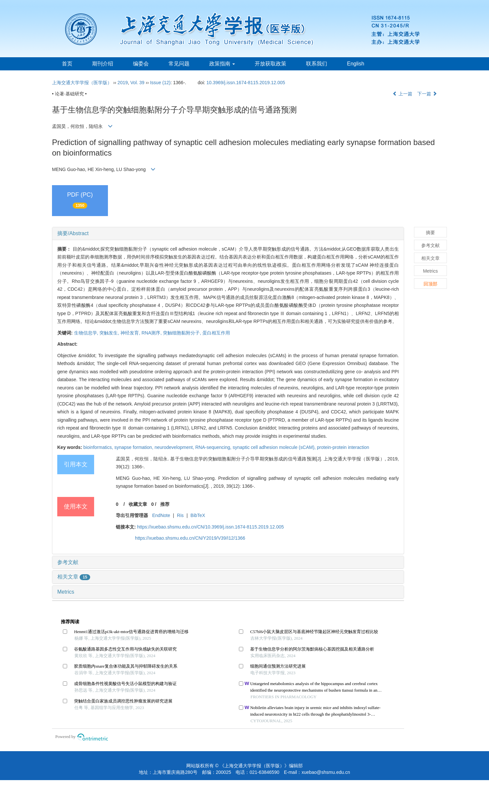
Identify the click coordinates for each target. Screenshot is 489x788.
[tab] (228, 233)
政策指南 (222, 63)
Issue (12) (160, 82)
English (355, 63)
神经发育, (131, 332)
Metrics (65, 592)
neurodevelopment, (175, 447)
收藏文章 (138, 504)
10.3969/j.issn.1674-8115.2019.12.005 (245, 82)
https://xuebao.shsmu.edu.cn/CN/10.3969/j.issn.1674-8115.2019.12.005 (210, 526)
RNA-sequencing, (214, 447)
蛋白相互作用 (216, 332)
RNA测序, (152, 332)
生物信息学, (87, 332)
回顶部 (430, 283)
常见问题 (179, 63)
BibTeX (198, 515)
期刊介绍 (102, 63)
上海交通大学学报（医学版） (82, 82)
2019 (122, 82)
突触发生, (109, 332)
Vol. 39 (137, 82)
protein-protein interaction (343, 447)
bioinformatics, (98, 447)
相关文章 (73, 576)
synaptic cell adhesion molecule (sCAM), (275, 447)
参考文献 (67, 562)
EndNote (161, 515)
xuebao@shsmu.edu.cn (325, 772)
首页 (67, 63)
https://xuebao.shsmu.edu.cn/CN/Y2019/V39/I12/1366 (190, 538)
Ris (180, 515)
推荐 (164, 504)
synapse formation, (135, 447)
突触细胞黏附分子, (182, 332)
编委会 (141, 63)
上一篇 (402, 93)
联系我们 (316, 63)
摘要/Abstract (73, 233)
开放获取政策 (270, 63)
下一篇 (427, 93)
